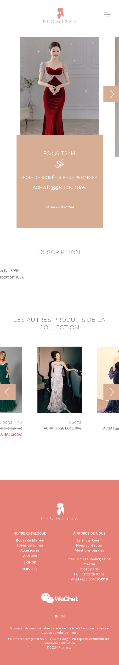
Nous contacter (89, 545)
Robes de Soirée (30, 545)
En (56, 616)
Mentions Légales (89, 550)
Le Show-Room (89, 540)
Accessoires (29, 550)
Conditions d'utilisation (59, 643)
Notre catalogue (29, 533)
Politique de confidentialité (90, 639)
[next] (111, 94)
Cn (63, 616)
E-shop (30, 562)
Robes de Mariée (30, 540)
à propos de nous (89, 533)
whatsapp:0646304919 (89, 579)
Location (30, 555)
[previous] (8, 392)
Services (29, 569)
